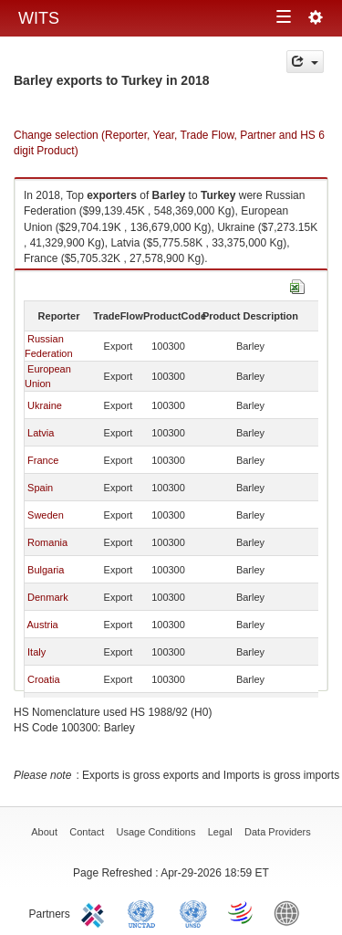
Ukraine (44, 405)
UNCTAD (145, 912)
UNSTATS (193, 912)
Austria (41, 624)
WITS (38, 18)
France (42, 460)
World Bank (291, 912)
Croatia (43, 679)
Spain (40, 487)
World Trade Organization (241, 912)
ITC (96, 912)
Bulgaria (45, 569)
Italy (36, 651)
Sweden (45, 515)
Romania (47, 542)
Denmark (47, 597)
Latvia (40, 432)
